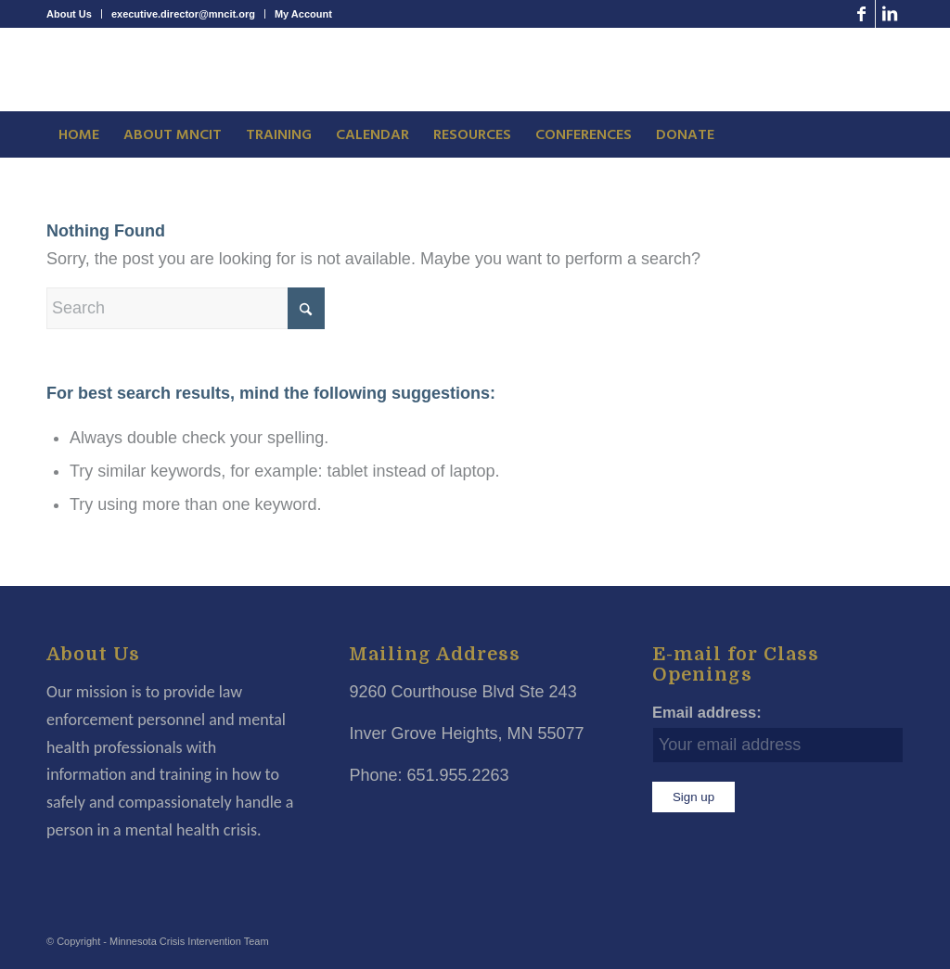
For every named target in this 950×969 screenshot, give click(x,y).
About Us (69, 13)
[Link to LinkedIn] (890, 14)
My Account (303, 13)
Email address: (707, 712)
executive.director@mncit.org (183, 13)
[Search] (185, 308)
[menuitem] (74, 14)
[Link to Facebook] (861, 14)
